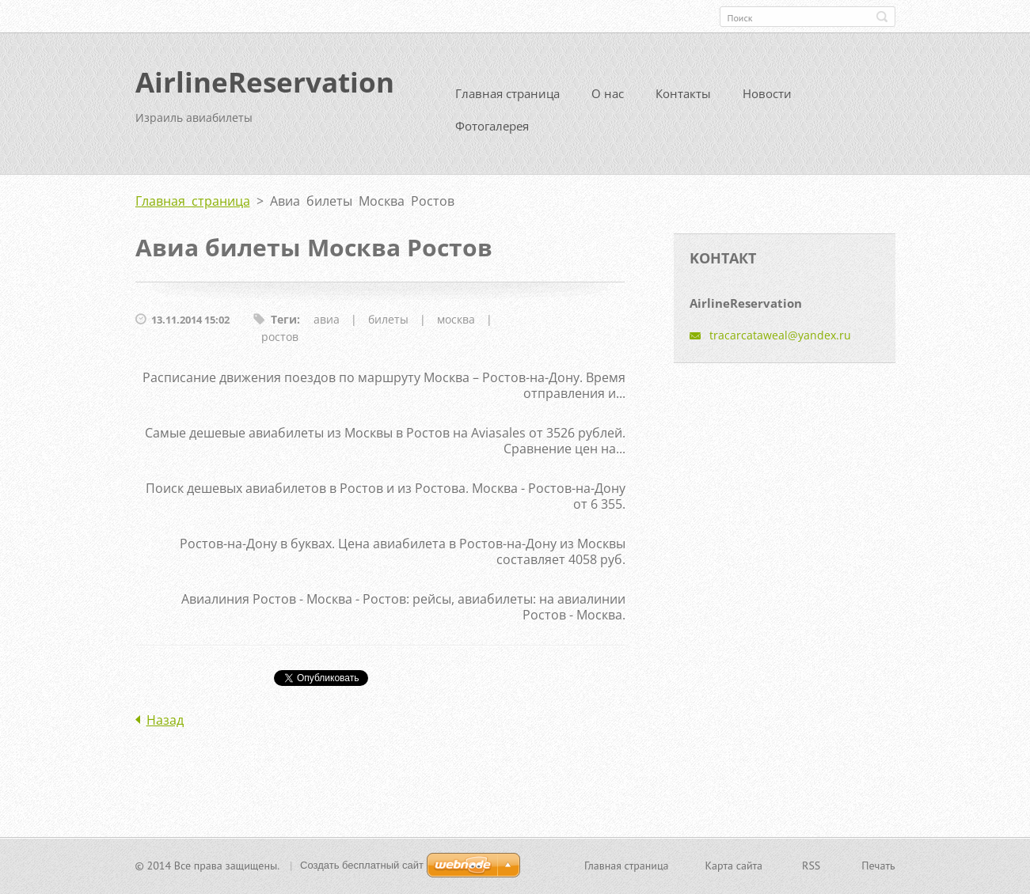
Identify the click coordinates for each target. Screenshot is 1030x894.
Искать (882, 16)
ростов (279, 342)
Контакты (683, 100)
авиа (327, 325)
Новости (767, 100)
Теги (284, 325)
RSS (811, 867)
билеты (388, 325)
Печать (878, 867)
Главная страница (507, 100)
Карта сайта (734, 867)
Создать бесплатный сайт (362, 867)
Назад (165, 726)
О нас (607, 100)
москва (456, 325)
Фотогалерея (492, 132)
